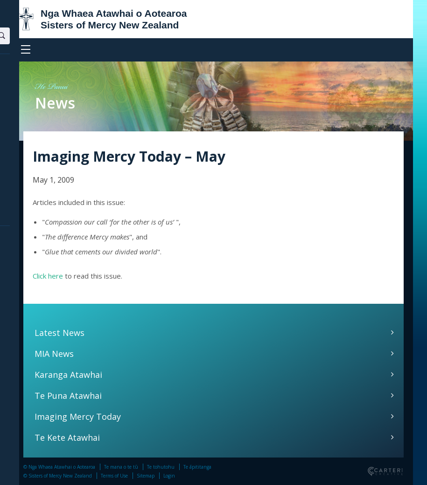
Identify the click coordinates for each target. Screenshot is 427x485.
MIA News (54, 353)
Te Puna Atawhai (68, 395)
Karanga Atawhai (68, 374)
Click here (48, 275)
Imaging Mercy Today (78, 416)
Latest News (59, 332)
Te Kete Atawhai (67, 437)
